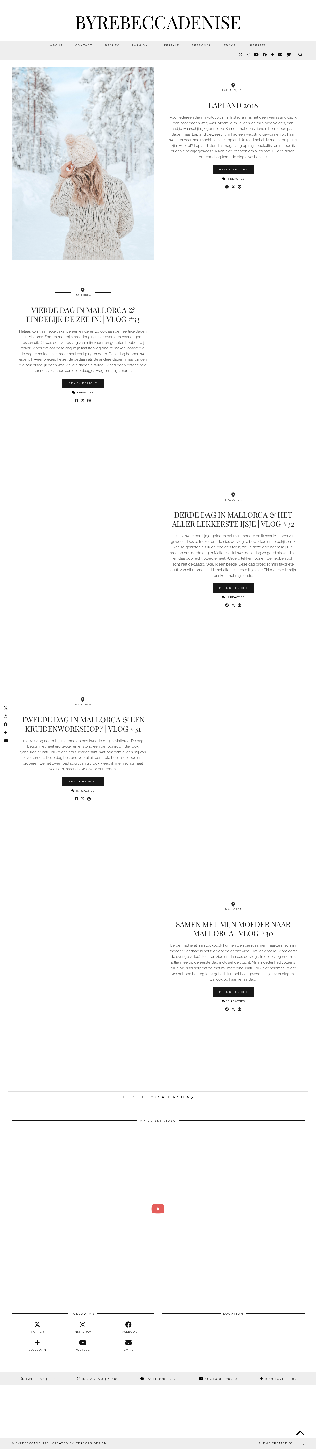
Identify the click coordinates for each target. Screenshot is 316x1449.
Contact (83, 45)
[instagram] (83, 1327)
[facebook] (128, 1327)
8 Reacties (83, 392)
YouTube (218, 1379)
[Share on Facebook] (227, 187)
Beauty (112, 45)
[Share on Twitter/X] (233, 187)
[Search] (300, 55)
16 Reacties (82, 790)
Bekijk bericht (233, 169)
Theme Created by (282, 1443)
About (56, 45)
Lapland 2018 (233, 105)
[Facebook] (265, 55)
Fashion (140, 45)
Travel (231, 45)
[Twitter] (241, 55)
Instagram (98, 1379)
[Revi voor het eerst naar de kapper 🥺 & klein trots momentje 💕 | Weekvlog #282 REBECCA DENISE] (158, 1209)
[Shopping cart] (290, 55)
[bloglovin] (37, 1345)
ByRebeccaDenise (158, 22)
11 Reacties (233, 178)
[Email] (280, 55)
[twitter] (37, 1327)
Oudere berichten (172, 1097)
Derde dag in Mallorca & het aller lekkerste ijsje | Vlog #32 (233, 519)
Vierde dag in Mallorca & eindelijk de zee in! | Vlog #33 (83, 314)
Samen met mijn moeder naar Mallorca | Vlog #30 (233, 928)
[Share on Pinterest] (239, 187)
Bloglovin (278, 1379)
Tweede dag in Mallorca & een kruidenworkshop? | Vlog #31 (83, 724)
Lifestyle (170, 45)
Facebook (158, 1379)
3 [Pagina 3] (142, 1097)
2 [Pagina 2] (133, 1097)
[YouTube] (256, 55)
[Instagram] (249, 55)
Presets (258, 45)
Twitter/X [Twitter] (37, 1379)
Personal (201, 45)
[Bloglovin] (273, 55)
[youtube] (83, 1345)
